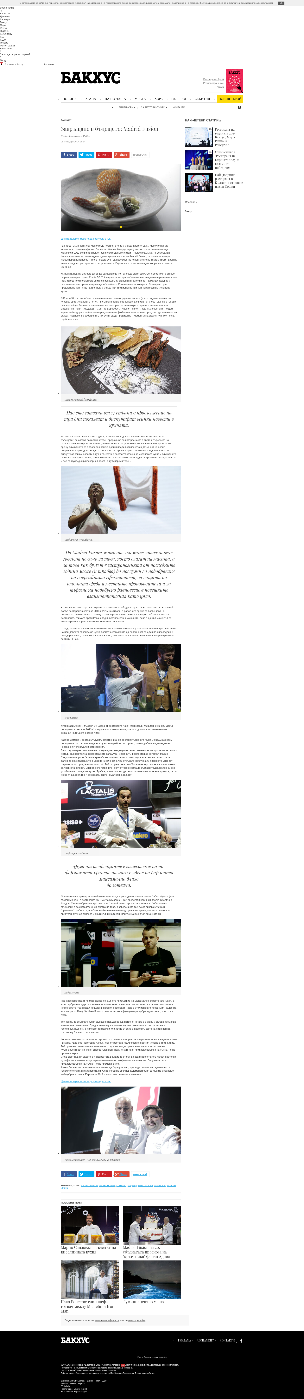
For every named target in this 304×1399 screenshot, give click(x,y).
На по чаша (115, 99)
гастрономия (107, 1185)
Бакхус (4, 22)
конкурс (121, 1185)
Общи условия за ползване (108, 1365)
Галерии (178, 99)
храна (64, 1188)
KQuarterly (6, 33)
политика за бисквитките (226, 3)
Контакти (179, 107)
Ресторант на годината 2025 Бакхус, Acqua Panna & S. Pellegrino (210, 137)
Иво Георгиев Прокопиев (121, 1373)
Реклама (184, 1340)
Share (70, 154)
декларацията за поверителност (257, 3)
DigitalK (4, 31)
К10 (2, 36)
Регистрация (7, 45)
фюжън (171, 1185)
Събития (202, 99)
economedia (7, 7)
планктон (160, 1185)
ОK (281, 3)
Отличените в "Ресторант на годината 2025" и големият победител (212, 160)
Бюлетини (6, 48)
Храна (90, 99)
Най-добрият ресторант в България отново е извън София (214, 182)
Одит (3, 25)
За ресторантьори (153, 107)
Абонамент (205, 1340)
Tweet (88, 154)
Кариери (5, 19)
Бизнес (90, 1381)
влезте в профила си (107, 1320)
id (1, 10)
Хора (159, 99)
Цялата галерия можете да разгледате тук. (86, 238)
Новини (70, 99)
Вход (3, 60)
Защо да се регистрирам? (15, 54)
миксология (145, 1185)
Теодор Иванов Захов (145, 1373)
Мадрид (132, 1185)
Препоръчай (140, 155)
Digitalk (66, 1386)
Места (140, 99)
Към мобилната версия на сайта (152, 1357)
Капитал (5, 13)
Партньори (126, 107)
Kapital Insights (80, 1392)
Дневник (5, 16)
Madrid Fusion (89, 1185)
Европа (81, 1383)
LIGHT (84, 1389)
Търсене (49, 64)
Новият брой (229, 99)
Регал (3, 28)
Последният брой (213, 79)
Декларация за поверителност (164, 1365)
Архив (220, 86)
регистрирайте (136, 1320)
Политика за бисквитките (137, 1365)
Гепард (4, 42)
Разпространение (213, 83)
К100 (3, 39)
